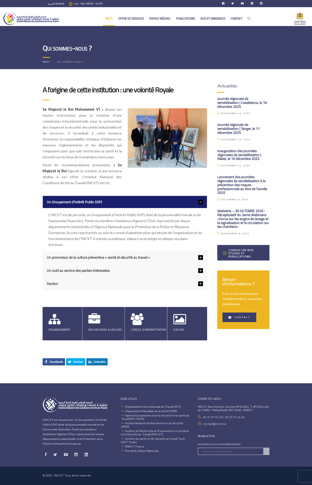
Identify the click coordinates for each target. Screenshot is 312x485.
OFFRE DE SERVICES (131, 18)
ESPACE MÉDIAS (160, 18)
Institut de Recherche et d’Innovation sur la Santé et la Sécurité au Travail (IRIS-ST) (155, 432)
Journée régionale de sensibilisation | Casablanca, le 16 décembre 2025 (242, 102)
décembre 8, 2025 (233, 199)
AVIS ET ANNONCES (212, 18)
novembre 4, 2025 (233, 233)
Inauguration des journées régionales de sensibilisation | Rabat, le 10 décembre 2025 (239, 155)
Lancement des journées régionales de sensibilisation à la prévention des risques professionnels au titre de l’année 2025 (242, 185)
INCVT (109, 18)
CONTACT (237, 18)
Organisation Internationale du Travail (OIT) (153, 406)
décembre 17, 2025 (234, 113)
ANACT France (134, 446)
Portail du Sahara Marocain (142, 450)
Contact (239, 317)
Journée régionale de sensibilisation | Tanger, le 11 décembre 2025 (238, 128)
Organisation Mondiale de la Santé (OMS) (151, 411)
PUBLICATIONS (185, 18)
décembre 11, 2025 (234, 165)
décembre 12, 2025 (234, 139)
